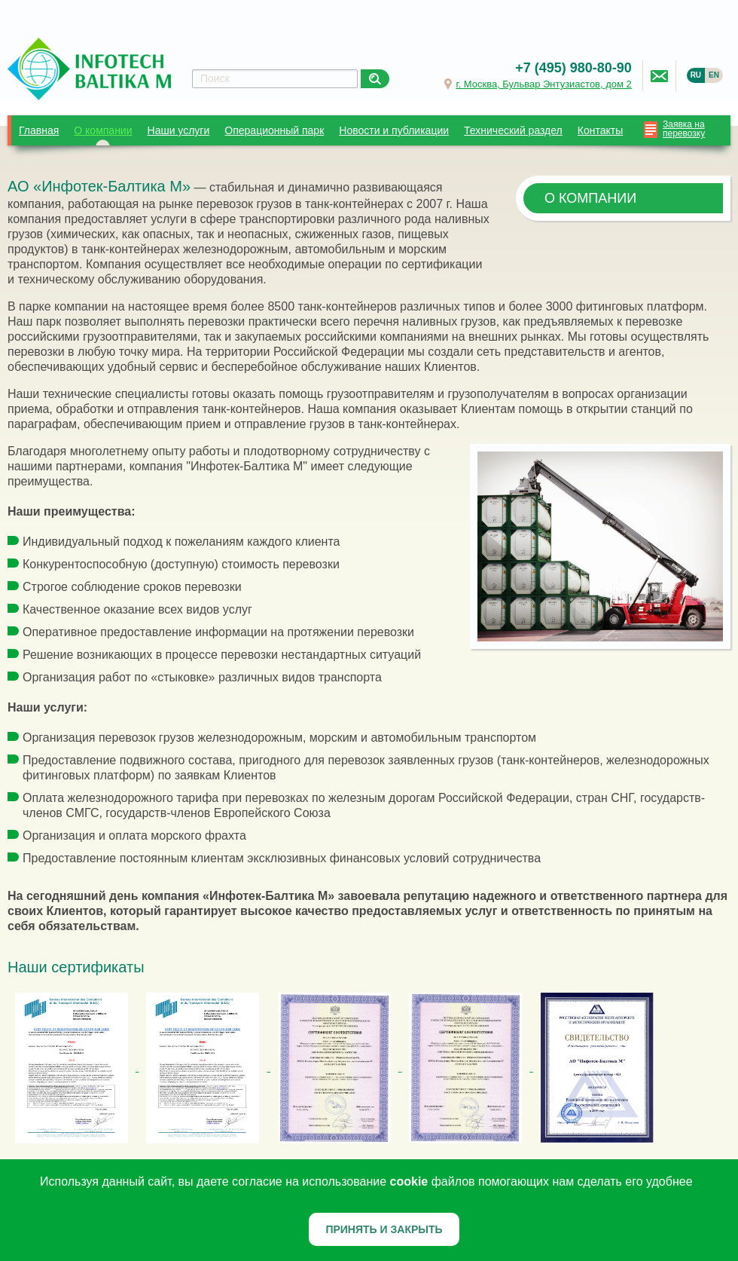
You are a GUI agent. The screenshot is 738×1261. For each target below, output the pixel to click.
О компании (103, 130)
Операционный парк (274, 130)
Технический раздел (513, 130)
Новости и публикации (394, 130)
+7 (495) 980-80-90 (573, 67)
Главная (39, 130)
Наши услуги (179, 130)
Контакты (600, 130)
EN (714, 75)
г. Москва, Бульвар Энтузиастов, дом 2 (543, 84)
